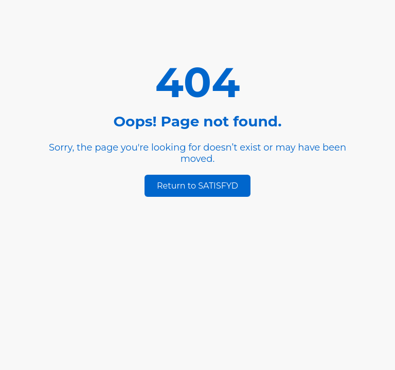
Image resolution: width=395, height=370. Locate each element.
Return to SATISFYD (197, 186)
